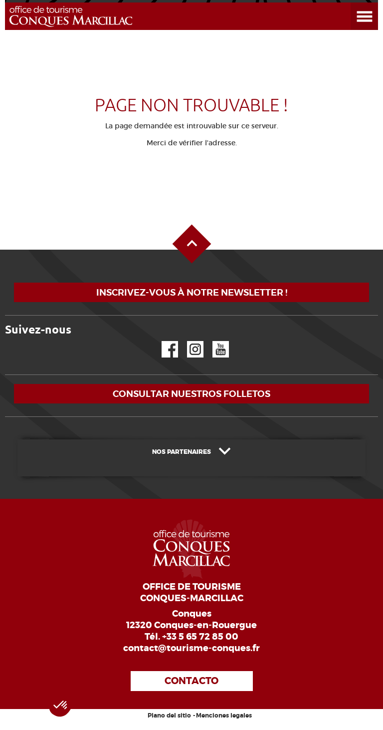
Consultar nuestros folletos (191, 393)
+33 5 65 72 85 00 (200, 637)
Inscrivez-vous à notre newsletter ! (191, 292)
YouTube (214, 341)
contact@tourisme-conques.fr (191, 648)
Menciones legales (224, 716)
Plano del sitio (169, 716)
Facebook (164, 341)
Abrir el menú (352, 2)
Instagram (188, 341)
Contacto (191, 681)
